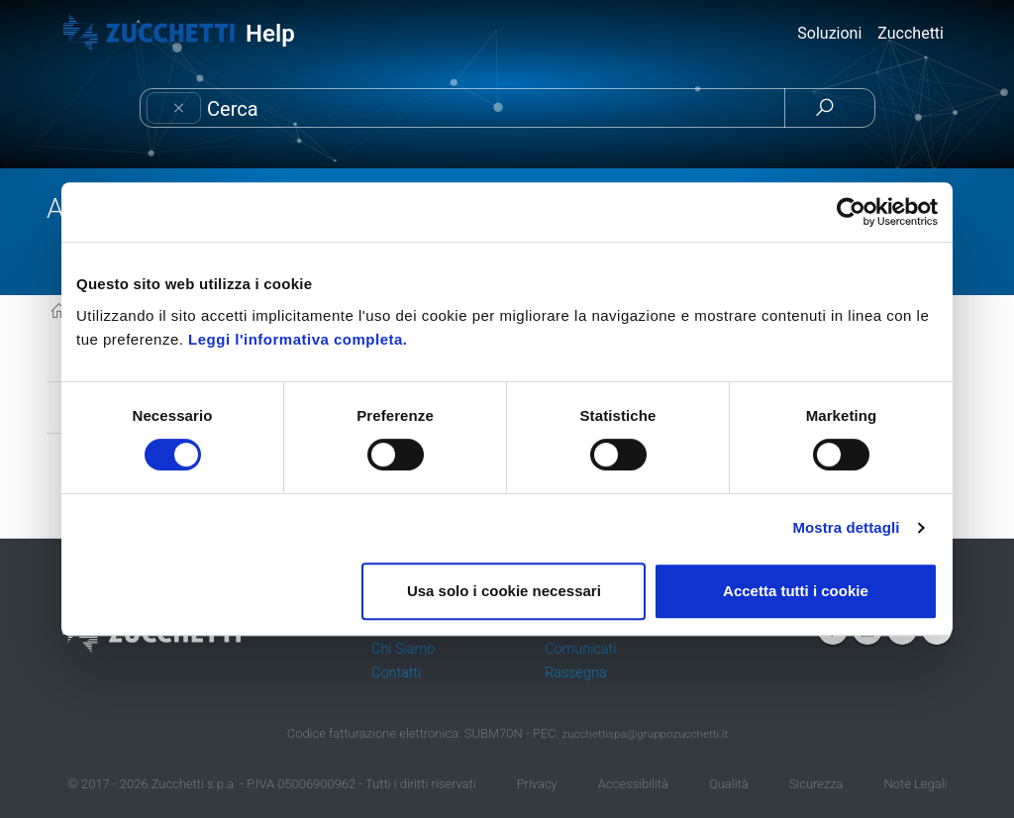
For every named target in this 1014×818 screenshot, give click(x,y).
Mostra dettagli (845, 527)
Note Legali (916, 783)
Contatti (396, 673)
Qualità (729, 783)
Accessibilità (633, 783)
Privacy (537, 783)
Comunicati (580, 649)
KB (59, 312)
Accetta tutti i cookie (795, 590)
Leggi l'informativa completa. (297, 339)
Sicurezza (816, 783)
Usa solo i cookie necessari (504, 590)
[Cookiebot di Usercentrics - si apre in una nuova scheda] (851, 212)
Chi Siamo (403, 649)
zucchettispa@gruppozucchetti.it (644, 734)
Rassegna (575, 673)
